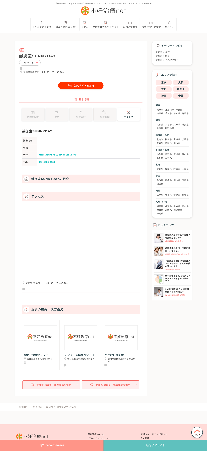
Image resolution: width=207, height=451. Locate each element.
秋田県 (168, 143)
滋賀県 (185, 124)
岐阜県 (177, 169)
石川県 (160, 158)
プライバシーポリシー (99, 438)
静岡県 (168, 169)
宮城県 (177, 139)
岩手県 (185, 139)
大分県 (160, 210)
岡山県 (177, 180)
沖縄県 (160, 213)
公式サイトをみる (81, 85)
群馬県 (185, 113)
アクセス (129, 114)
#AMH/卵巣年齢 (172, 295)
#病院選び (169, 269)
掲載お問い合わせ (151, 24)
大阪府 (160, 124)
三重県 (185, 169)
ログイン (170, 24)
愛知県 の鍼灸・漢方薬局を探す (110, 386)
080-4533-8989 (47, 163)
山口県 (160, 184)
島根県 (168, 180)
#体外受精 (179, 241)
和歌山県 (169, 128)
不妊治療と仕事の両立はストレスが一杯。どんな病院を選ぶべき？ (177, 263)
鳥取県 (160, 180)
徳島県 (160, 195)
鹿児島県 (178, 210)
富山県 (185, 154)
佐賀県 (168, 206)
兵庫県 (177, 124)
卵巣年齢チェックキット (106, 24)
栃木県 (177, 113)
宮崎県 (168, 210)
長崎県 (177, 206)
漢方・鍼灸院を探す (66, 24)
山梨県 (160, 154)
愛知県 (160, 169)
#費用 (167, 254)
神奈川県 (169, 110)
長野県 (168, 154)
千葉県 (179, 110)
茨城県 (168, 113)
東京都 (160, 110)
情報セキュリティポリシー (154, 434)
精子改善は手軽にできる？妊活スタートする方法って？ (177, 278)
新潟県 (177, 154)
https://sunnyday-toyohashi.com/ (58, 156)
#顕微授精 (169, 241)
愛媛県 (177, 195)
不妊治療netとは (96, 434)
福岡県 (160, 206)
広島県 (185, 180)
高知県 (185, 195)
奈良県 (160, 128)
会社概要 (145, 438)
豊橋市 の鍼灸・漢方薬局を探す (50, 386)
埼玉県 (160, 113)
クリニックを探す (42, 24)
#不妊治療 (185, 254)
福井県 (168, 158)
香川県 (168, 195)
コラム (85, 24)
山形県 (177, 143)
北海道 (160, 139)
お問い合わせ (130, 24)
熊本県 (185, 206)
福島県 (168, 139)
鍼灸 (22, 50)
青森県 (160, 143)
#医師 (177, 269)
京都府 (168, 124)
